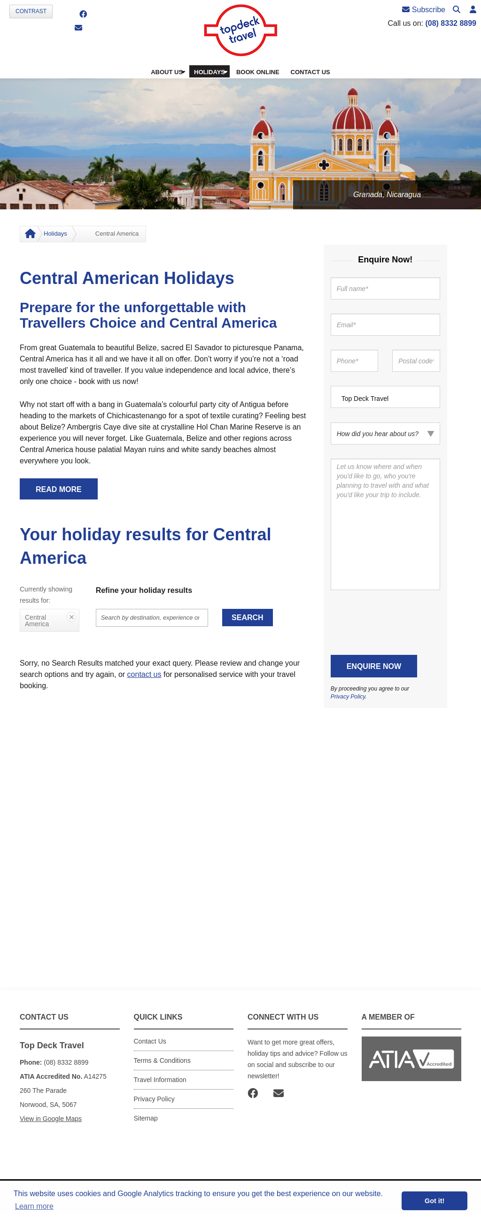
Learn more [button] (34, 1206)
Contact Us (150, 1041)
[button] (473, 10)
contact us (144, 674)
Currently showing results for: (46, 594)
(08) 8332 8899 (450, 23)
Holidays (55, 233)
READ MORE (59, 489)
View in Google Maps (51, 1118)
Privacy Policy (348, 696)
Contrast (31, 11)
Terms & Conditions (162, 1060)
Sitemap (146, 1118)
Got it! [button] (434, 1201)
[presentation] (402, 622)
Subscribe (423, 10)
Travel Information (160, 1079)
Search (248, 618)
